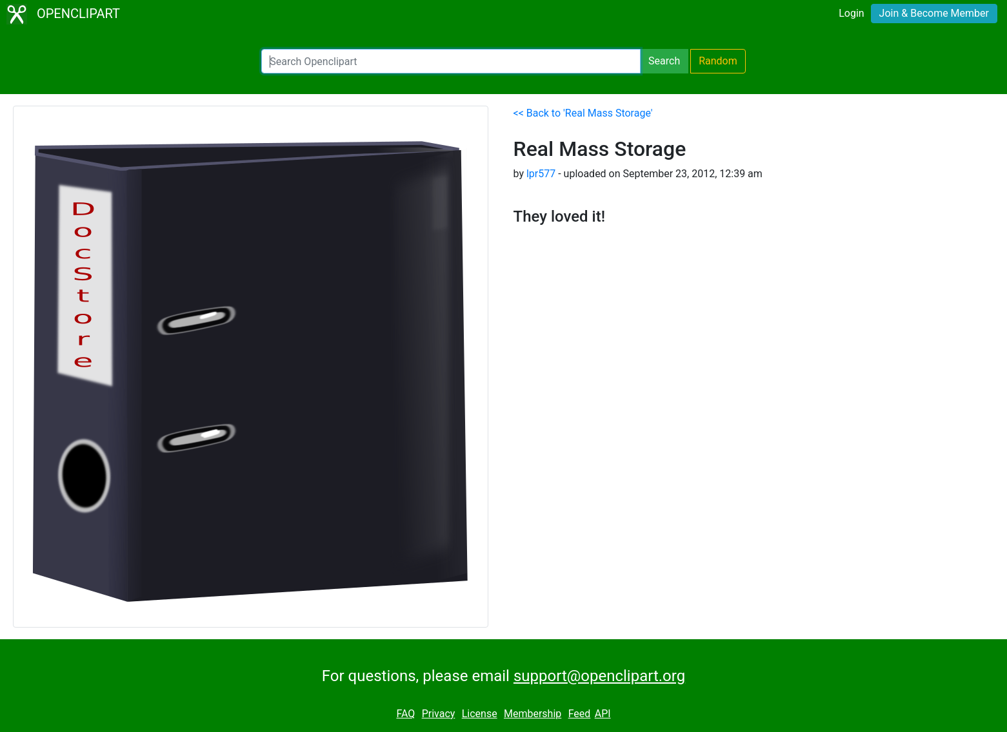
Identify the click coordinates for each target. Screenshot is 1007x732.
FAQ (405, 714)
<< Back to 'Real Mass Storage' (583, 113)
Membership (532, 714)
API (603, 714)
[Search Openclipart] (451, 61)
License (479, 714)
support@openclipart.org (599, 676)
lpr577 (540, 174)
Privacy (438, 714)
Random (718, 61)
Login (851, 13)
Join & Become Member (934, 13)
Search (664, 61)
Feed (579, 714)
